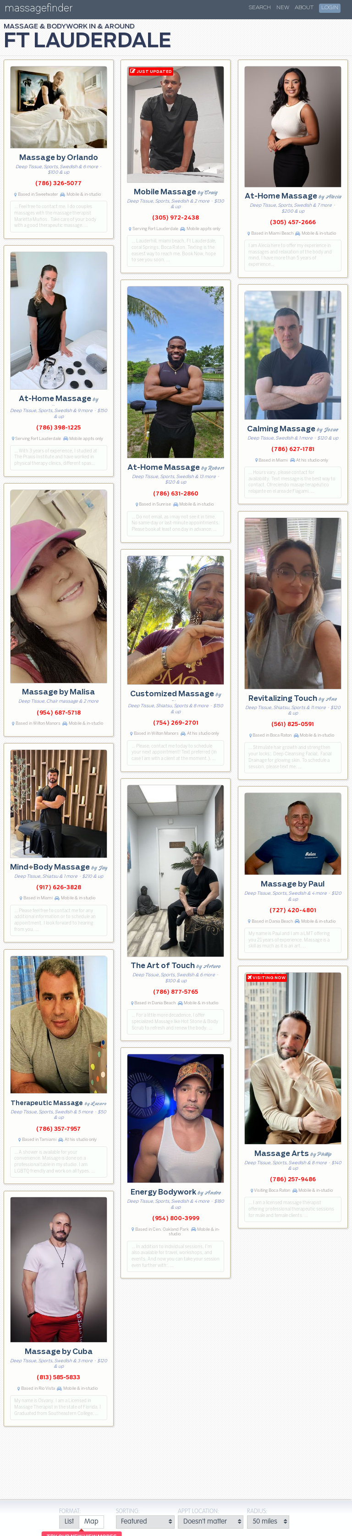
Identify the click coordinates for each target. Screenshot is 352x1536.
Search (260, 8)
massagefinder (38, 10)
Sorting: (128, 1511)
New (282, 8)
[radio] (69, 1522)
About (304, 8)
